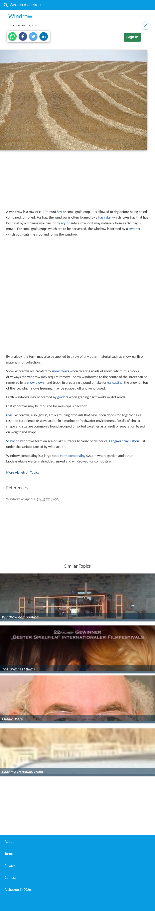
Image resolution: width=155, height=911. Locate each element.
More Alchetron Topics (22, 472)
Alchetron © (18, 889)
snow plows (60, 371)
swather (134, 229)
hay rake (104, 217)
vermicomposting (73, 456)
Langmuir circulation (124, 441)
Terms (9, 853)
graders (62, 397)
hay (59, 212)
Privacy (10, 865)
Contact (10, 877)
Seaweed (12, 441)
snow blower (36, 382)
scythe (65, 223)
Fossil (10, 415)
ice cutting (114, 382)
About (9, 841)
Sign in (132, 37)
